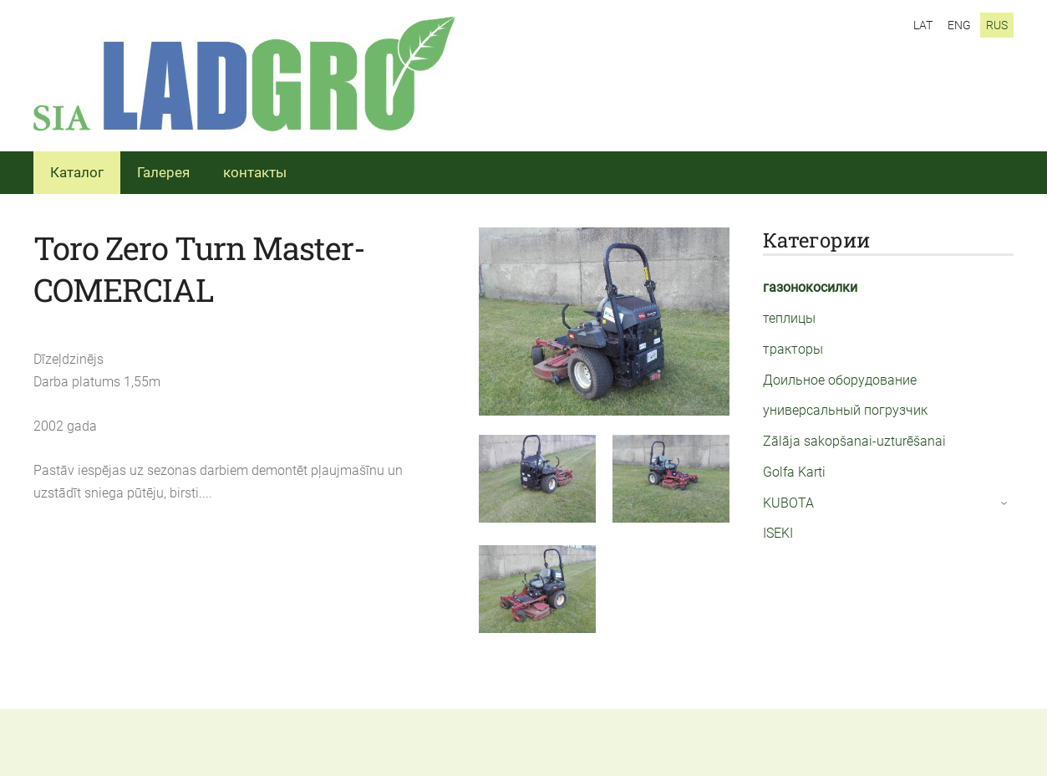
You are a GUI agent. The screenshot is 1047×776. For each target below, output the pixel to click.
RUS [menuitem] (997, 25)
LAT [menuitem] (923, 25)
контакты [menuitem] (255, 172)
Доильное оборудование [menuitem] (840, 380)
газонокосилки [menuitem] (810, 287)
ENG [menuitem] (959, 25)
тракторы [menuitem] (793, 349)
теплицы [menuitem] (789, 318)
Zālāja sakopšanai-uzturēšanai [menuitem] (854, 441)
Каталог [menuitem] (77, 172)
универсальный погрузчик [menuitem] (845, 410)
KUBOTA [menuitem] (788, 503)
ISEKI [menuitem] (778, 533)
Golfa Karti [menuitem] (794, 472)
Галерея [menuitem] (163, 172)
